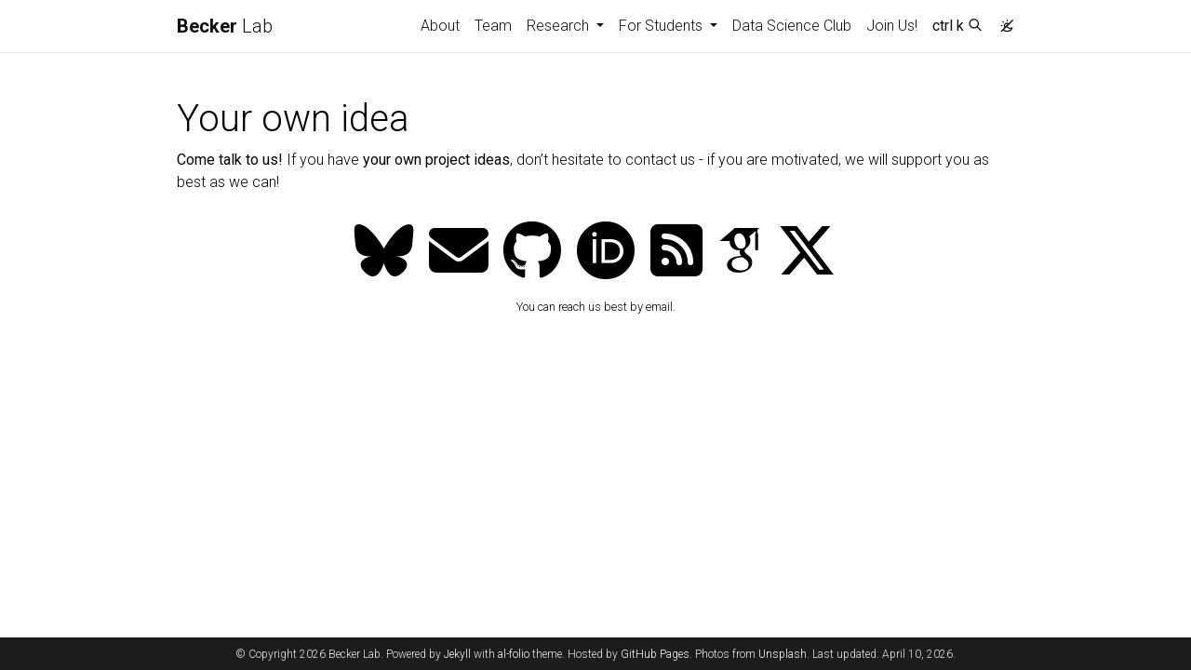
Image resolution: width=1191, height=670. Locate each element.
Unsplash (782, 654)
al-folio (513, 654)
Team (493, 25)
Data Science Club (791, 25)
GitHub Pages (655, 654)
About (440, 25)
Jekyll (457, 654)
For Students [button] (662, 25)
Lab (225, 26)
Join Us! (891, 25)
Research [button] (560, 25)
